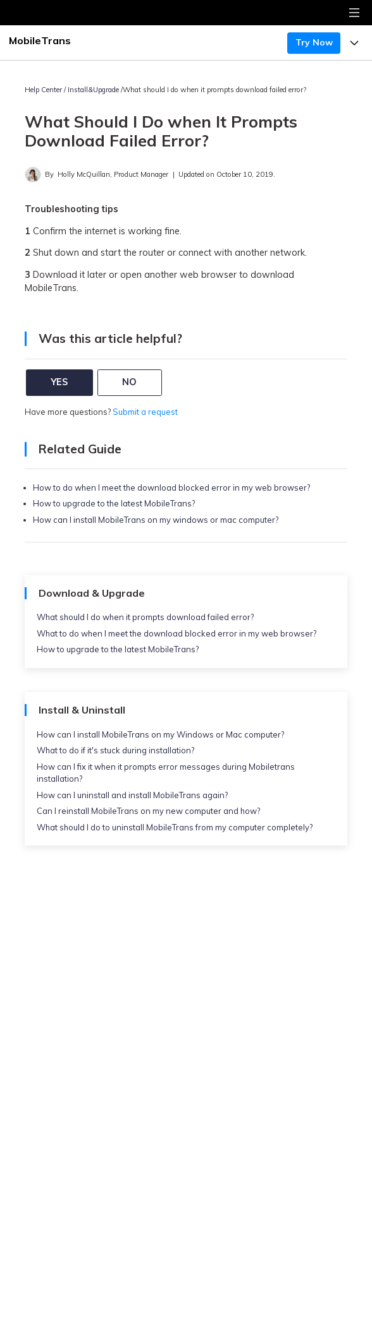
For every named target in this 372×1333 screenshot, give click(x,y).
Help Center (43, 89)
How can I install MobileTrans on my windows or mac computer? (155, 520)
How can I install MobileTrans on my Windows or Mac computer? (160, 734)
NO (129, 382)
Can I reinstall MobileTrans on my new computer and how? (148, 811)
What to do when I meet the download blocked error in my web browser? (176, 633)
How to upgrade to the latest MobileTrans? (114, 503)
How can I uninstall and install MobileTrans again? (132, 795)
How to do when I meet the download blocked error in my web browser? (171, 487)
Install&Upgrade (93, 89)
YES (59, 382)
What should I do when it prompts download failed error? (145, 617)
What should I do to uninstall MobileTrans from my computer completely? (175, 827)
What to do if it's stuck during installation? (115, 750)
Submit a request (145, 412)
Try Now (314, 42)
